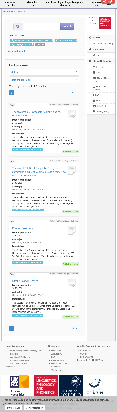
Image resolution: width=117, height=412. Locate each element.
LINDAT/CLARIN (87, 357)
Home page (56, 351)
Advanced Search (17, 51)
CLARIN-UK (85, 351)
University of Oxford (18, 364)
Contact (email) (58, 370)
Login (108, 1)
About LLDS (56, 354)
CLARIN (83, 354)
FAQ (53, 357)
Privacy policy (57, 360)
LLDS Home (9, 11)
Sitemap (9, 367)
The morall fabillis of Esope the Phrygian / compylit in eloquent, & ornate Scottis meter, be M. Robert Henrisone (39, 172)
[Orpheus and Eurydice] (25, 281)
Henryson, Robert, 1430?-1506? (27, 129)
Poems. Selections (22, 228)
